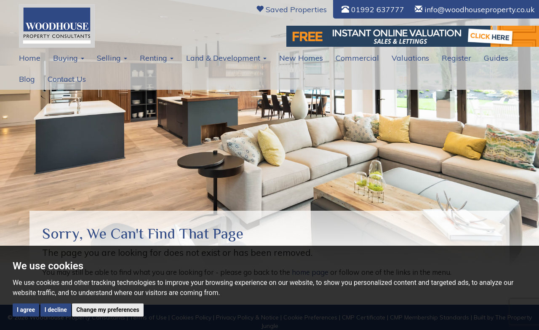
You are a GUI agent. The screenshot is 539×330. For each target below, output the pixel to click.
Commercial (357, 58)
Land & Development (226, 58)
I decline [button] (56, 309)
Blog (27, 79)
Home (29, 58)
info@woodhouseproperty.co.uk (475, 9)
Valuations (410, 58)
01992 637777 (373, 9)
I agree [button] (26, 309)
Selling (112, 58)
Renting (156, 58)
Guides (496, 58)
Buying (68, 58)
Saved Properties (291, 9)
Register (456, 58)
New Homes (301, 58)
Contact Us (67, 79)
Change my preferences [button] (107, 309)
